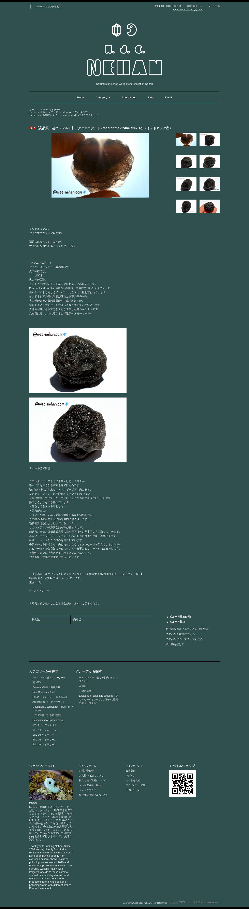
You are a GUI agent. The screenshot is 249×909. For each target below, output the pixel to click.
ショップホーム (87, 765)
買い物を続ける (175, 644)
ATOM (136, 790)
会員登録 (130, 770)
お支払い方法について (91, 775)
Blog (151, 97)
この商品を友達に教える (180, 634)
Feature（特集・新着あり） (47, 687)
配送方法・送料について (92, 780)
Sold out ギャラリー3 (44, 744)
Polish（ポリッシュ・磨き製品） (50, 697)
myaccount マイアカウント (188, 9)
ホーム (33, 109)
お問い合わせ (86, 770)
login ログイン (195, 5)
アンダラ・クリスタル (44, 725)
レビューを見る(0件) (179, 616)
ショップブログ (87, 790)
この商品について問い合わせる (184, 639)
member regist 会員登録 (168, 5)
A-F (57, 115)
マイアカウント (134, 765)
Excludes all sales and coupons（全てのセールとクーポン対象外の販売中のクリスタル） (98, 699)
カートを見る (133, 780)
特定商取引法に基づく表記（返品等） (188, 629)
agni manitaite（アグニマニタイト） (81, 115)
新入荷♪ (36, 682)
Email (168, 97)
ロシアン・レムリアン (44, 729)
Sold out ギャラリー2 (44, 739)
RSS (128, 790)
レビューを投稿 (176, 621)
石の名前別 (46, 115)
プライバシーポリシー (138, 785)
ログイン (130, 775)
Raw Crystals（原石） (44, 692)
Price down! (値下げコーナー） (49, 677)
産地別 (43, 112)
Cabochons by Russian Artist (47, 720)
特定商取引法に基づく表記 (93, 795)
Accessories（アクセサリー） (48, 702)
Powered (195, 903)
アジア (54, 112)
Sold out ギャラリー (50, 109)
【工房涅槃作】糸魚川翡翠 (47, 715)
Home (81, 97)
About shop (129, 97)
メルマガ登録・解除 (90, 785)
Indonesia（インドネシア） (75, 112)
